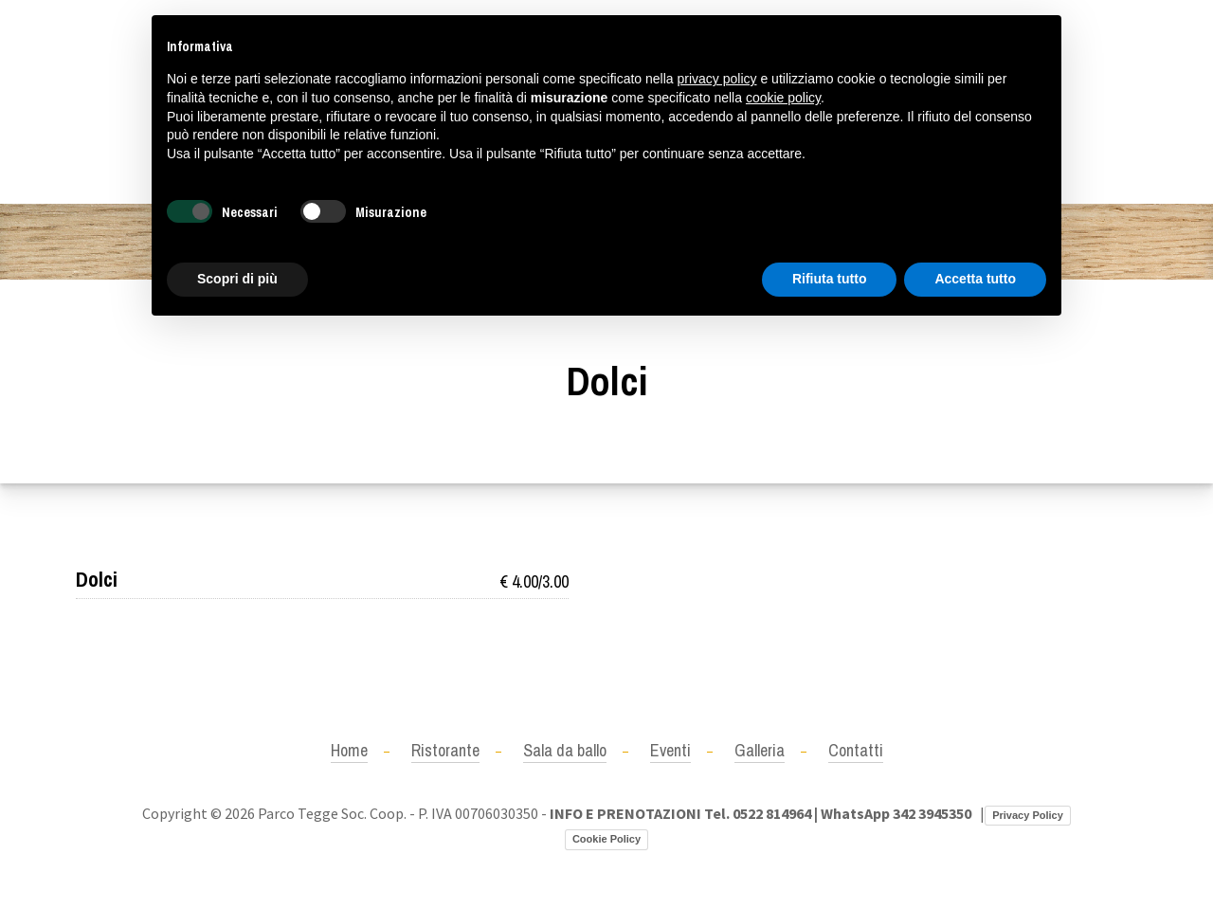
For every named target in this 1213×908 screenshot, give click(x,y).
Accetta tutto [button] (975, 278)
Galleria (759, 750)
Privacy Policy (1027, 815)
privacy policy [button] (717, 78)
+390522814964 (125, 101)
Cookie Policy (606, 838)
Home (349, 750)
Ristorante (445, 750)
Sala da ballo (564, 750)
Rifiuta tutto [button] (829, 278)
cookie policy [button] (783, 97)
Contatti (855, 750)
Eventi (670, 750)
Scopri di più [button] (237, 278)
